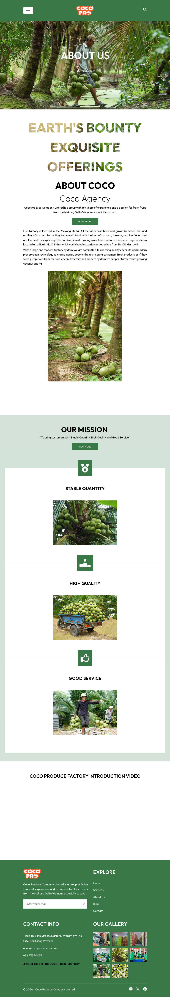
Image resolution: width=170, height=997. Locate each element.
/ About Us (85, 71)
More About (85, 221)
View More (85, 446)
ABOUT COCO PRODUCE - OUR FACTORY (51, 964)
